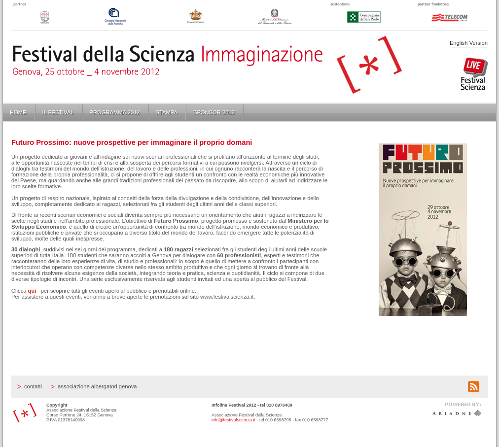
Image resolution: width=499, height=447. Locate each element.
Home (18, 112)
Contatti (33, 386)
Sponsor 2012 (214, 112)
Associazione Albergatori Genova (97, 386)
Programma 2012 (115, 112)
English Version (469, 43)
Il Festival (58, 112)
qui (32, 291)
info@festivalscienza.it (233, 419)
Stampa (167, 112)
